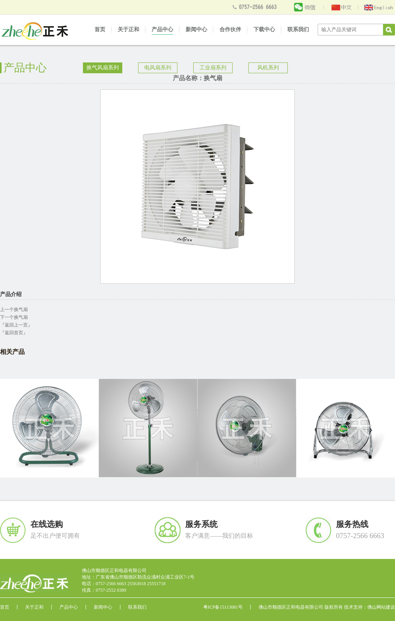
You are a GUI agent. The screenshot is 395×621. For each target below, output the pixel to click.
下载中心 (264, 29)
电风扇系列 (157, 68)
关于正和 (128, 29)
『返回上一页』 (16, 325)
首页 (100, 29)
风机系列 (268, 68)
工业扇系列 (212, 68)
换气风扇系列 (102, 68)
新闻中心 (196, 29)
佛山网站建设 (381, 607)
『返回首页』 (14, 332)
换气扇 (21, 309)
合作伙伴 (230, 29)
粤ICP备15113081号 (223, 607)
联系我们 (298, 29)
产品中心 (162, 29)
